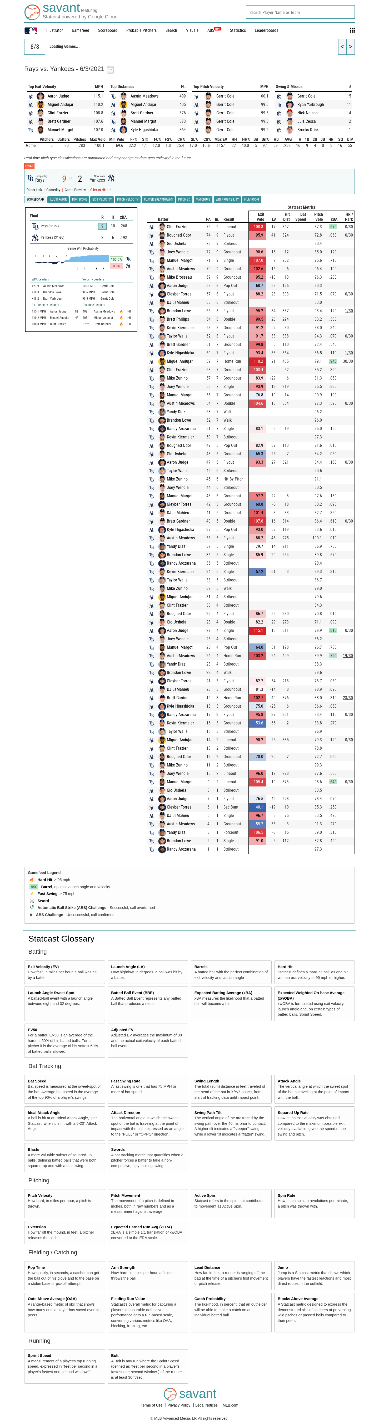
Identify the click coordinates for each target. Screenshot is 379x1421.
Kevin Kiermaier (180, 327)
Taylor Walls (177, 336)
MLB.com (230, 1405)
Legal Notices (207, 1405)
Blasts (33, 1149)
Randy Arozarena (181, 428)
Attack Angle (289, 1081)
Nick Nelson (307, 112)
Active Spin (205, 1195)
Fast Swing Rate (125, 1081)
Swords (118, 1149)
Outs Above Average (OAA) (52, 1299)
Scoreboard (107, 30)
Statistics (238, 30)
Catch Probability (210, 1299)
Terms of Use (152, 1405)
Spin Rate (286, 1195)
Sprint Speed (39, 1355)
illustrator (54, 30)
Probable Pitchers (141, 30)
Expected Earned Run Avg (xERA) (141, 1227)
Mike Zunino (177, 378)
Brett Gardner (59, 121)
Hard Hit (45, 880)
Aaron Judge (58, 96)
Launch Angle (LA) (127, 967)
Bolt (114, 1355)
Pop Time (36, 1267)
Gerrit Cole (225, 96)
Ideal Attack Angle (44, 1113)
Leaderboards (266, 30)
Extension (37, 1227)
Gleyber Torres (179, 294)
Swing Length (207, 1081)
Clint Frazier (58, 112)
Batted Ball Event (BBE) (132, 993)
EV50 (32, 1030)
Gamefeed (80, 30)
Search (171, 30)
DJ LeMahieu (178, 302)
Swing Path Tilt (208, 1113)
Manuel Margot (60, 129)
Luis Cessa (306, 121)
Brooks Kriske (309, 129)
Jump (283, 1267)
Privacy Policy (179, 1405)
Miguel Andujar (60, 104)
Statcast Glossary (61, 938)
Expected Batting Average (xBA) (223, 993)
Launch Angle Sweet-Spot (51, 993)
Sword (43, 901)
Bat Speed (37, 1081)
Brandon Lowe (179, 310)
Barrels (201, 967)
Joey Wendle (178, 251)
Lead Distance (207, 1267)
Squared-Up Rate (293, 1113)
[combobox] (300, 12)
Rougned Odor (179, 235)
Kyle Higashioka (144, 129)
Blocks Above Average (298, 1299)
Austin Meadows (144, 96)
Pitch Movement (125, 1195)
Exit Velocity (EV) (43, 967)
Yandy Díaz (176, 411)
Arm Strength (123, 1267)
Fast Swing (48, 894)
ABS (214, 30)
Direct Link (35, 190)
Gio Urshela (176, 243)
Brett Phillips (178, 319)
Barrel (46, 887)
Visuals (192, 30)
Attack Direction (125, 1113)
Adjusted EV (122, 1030)
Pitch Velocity (40, 1195)
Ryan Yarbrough (310, 104)
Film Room (251, 199)
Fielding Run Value (128, 1299)
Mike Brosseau (179, 277)
